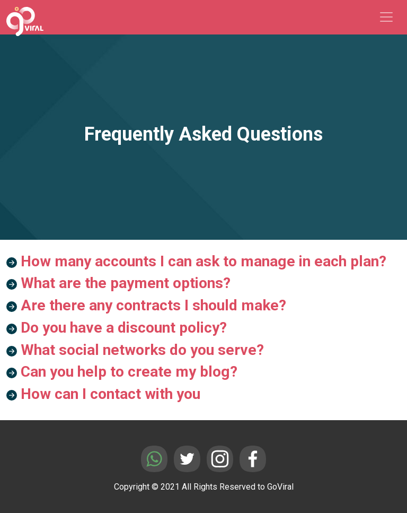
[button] (203, 264)
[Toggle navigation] (386, 17)
